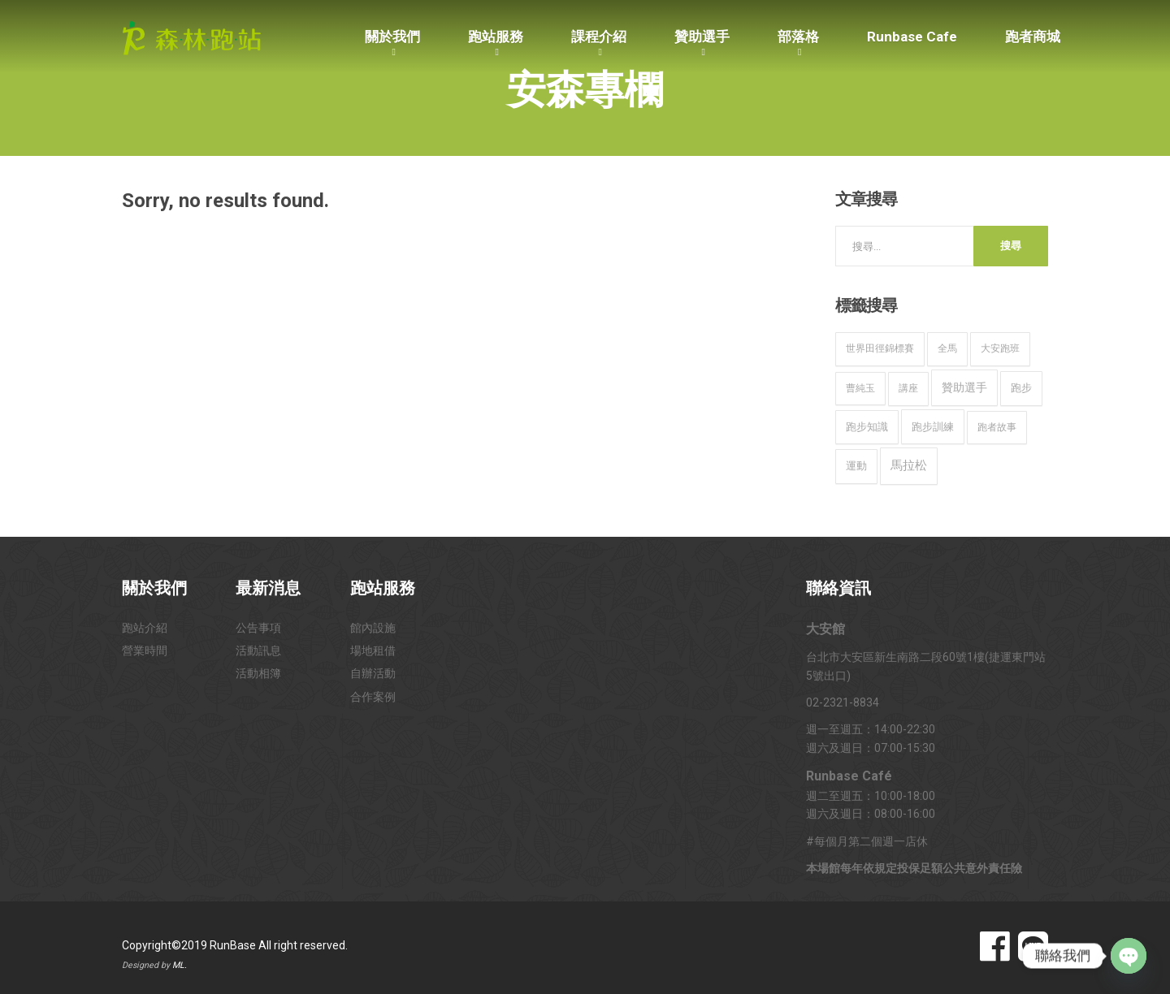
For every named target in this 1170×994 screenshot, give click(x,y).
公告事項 (258, 627)
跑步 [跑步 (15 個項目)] (1021, 388)
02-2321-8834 (842, 702)
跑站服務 (495, 36)
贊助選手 (702, 36)
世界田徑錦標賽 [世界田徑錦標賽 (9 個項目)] (880, 348)
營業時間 (144, 650)
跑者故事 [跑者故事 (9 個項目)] (996, 427)
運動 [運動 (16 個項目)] (856, 466)
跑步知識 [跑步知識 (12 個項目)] (867, 427)
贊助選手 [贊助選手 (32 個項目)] (964, 387)
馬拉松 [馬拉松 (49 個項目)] (908, 465)
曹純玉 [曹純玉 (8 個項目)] (860, 388)
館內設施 (373, 627)
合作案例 (373, 696)
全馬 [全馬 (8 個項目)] (947, 348)
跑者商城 (1032, 36)
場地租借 (373, 650)
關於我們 (392, 36)
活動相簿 (258, 673)
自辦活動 (373, 673)
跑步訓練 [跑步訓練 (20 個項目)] (933, 427)
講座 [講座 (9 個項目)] (908, 388)
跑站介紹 (144, 627)
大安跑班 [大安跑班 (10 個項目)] (1000, 348)
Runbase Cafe (912, 36)
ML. (179, 965)
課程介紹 (598, 36)
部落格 (798, 36)
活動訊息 (258, 650)
